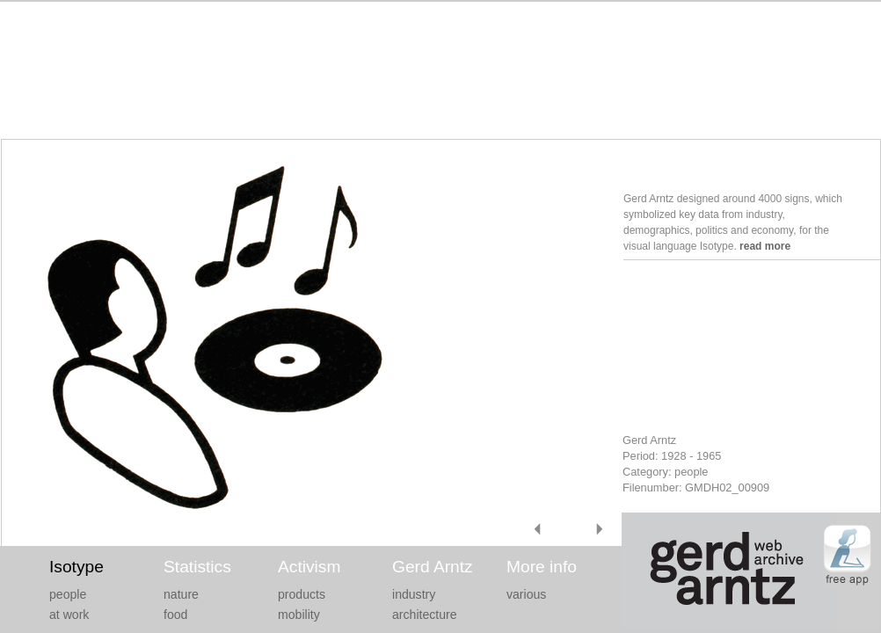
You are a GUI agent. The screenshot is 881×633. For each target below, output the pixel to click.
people (67, 594)
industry (413, 594)
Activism (309, 566)
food (175, 615)
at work (69, 615)
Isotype (76, 566)
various (526, 594)
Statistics (197, 566)
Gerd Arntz (432, 566)
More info (541, 566)
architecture (424, 615)
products (301, 594)
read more (764, 246)
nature (181, 594)
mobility (299, 615)
